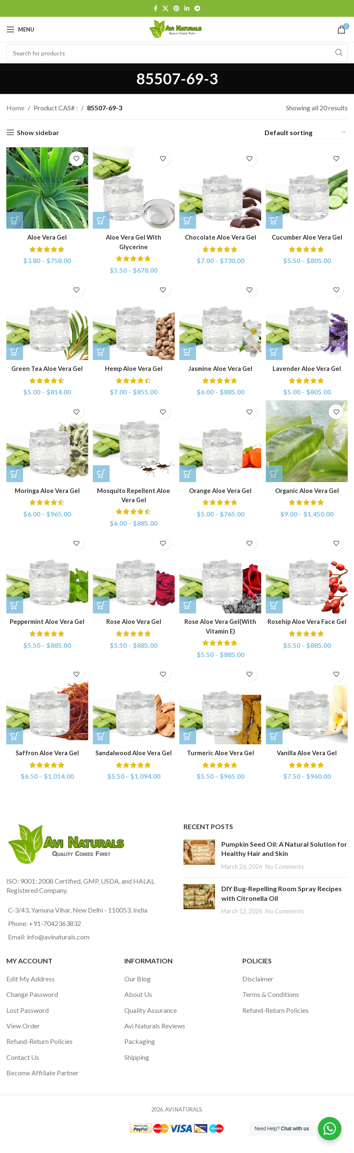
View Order (23, 1035)
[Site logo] (176, 28)
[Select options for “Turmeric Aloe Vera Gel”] (189, 736)
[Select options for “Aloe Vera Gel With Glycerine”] (102, 217)
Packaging (139, 1051)
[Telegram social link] (197, 8)
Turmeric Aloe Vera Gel (221, 753)
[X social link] (165, 8)
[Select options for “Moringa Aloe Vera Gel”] (14, 472)
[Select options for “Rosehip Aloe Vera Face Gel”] (277, 604)
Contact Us (22, 1067)
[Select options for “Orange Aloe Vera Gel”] (189, 472)
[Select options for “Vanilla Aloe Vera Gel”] (277, 736)
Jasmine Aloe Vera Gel (220, 366)
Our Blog (137, 988)
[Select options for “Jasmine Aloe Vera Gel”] (189, 350)
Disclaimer (257, 988)
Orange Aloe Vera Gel (220, 489)
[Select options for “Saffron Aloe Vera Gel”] (14, 736)
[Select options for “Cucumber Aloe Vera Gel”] (277, 217)
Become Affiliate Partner (42, 1082)
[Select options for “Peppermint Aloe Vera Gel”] (14, 604)
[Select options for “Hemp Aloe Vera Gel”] (102, 350)
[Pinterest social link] (176, 8)
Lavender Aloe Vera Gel (308, 366)
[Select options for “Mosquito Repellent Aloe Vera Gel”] (102, 472)
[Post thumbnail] (199, 865)
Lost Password (27, 1020)
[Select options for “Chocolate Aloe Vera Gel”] (189, 217)
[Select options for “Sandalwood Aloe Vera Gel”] (102, 736)
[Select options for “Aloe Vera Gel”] (14, 217)
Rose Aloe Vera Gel (133, 621)
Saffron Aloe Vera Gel (46, 753)
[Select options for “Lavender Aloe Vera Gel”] (277, 350)
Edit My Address (30, 988)
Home (15, 108)
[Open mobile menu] (20, 29)
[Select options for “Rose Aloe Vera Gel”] (102, 604)
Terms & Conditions (270, 1004)
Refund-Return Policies (39, 1051)
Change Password (32, 1004)
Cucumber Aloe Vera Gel (308, 234)
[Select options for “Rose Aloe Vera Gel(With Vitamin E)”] (189, 604)
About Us (138, 1004)
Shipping (136, 1067)
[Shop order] (306, 132)
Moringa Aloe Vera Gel (46, 489)
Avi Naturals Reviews (154, 1035)
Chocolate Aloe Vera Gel (221, 234)
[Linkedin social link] (187, 8)
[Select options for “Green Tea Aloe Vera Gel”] (14, 350)
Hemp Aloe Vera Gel (133, 366)
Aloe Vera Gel (46, 234)
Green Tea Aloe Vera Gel (46, 366)
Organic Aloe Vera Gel (308, 489)
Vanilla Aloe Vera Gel (308, 753)
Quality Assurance (150, 1020)
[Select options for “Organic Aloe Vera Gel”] (277, 472)
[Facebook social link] (155, 8)
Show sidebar (38, 132)
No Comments (284, 876)
